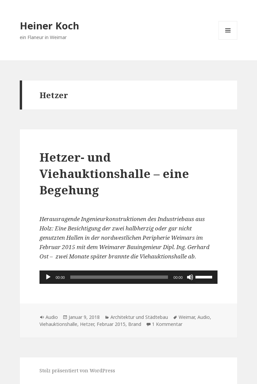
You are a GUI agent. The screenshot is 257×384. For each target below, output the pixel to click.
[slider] (119, 277)
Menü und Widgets (228, 39)
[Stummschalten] (190, 277)
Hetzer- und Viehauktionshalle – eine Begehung (114, 173)
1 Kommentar (167, 324)
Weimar (187, 317)
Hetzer (87, 324)
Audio (52, 317)
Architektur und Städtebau (139, 317)
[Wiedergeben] (48, 277)
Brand (134, 324)
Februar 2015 (111, 324)
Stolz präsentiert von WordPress (77, 370)
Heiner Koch (49, 25)
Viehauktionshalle (58, 324)
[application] (128, 277)
